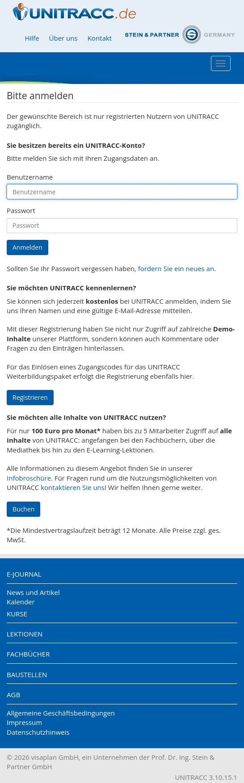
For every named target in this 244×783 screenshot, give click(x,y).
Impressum (24, 722)
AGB (13, 694)
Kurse (17, 613)
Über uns (63, 37)
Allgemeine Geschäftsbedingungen (61, 712)
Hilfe (32, 37)
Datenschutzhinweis (38, 732)
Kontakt (100, 37)
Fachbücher (28, 653)
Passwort (21, 210)
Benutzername (30, 176)
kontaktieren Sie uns (73, 487)
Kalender (21, 601)
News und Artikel (33, 592)
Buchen (23, 509)
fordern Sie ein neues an (176, 268)
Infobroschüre (29, 477)
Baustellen (27, 674)
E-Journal (24, 573)
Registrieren (30, 397)
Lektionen (24, 633)
